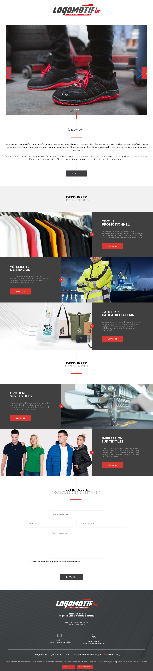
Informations (84, 667)
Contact (76, 173)
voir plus (13, 418)
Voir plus (105, 246)
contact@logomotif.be (59, 642)
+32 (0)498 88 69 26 (93, 643)
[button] (10, 73)
